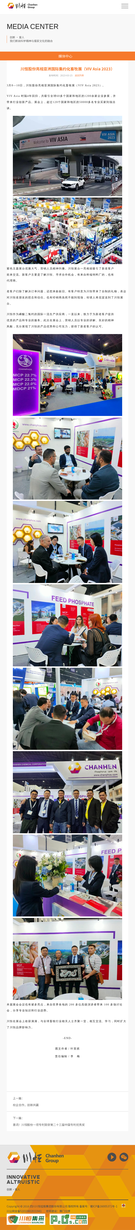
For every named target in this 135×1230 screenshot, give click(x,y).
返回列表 (79, 75)
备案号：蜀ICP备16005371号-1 (98, 1206)
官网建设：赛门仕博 (58, 1211)
